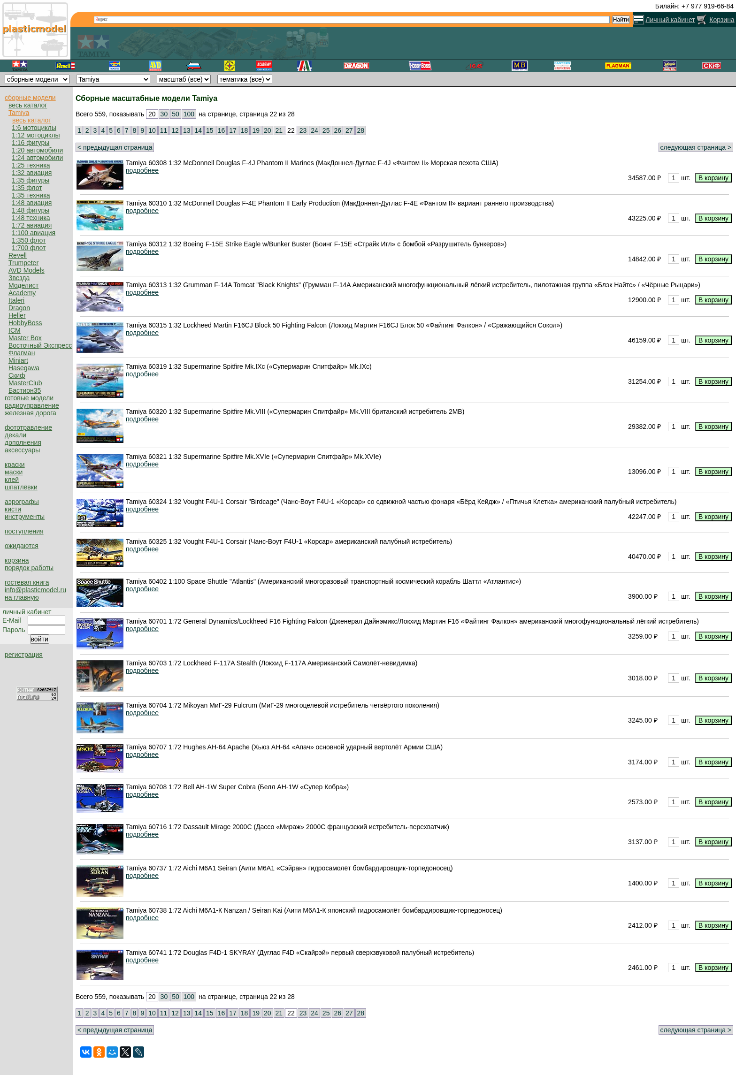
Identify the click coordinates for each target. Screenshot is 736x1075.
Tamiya (18, 112)
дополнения (23, 442)
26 (337, 130)
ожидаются (21, 545)
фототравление (28, 427)
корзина (17, 560)
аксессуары (22, 450)
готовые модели (29, 398)
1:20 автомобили (37, 150)
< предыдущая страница (114, 147)
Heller (17, 315)
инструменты (25, 516)
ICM (14, 330)
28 (361, 130)
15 (210, 130)
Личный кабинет (670, 19)
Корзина (721, 19)
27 (349, 130)
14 (198, 130)
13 (187, 130)
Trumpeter (23, 263)
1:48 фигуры (30, 210)
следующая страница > (696, 147)
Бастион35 (24, 390)
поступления (24, 531)
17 (233, 130)
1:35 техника (31, 195)
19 (256, 130)
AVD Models (26, 270)
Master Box (25, 338)
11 (164, 130)
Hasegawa (23, 368)
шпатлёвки (21, 487)
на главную (22, 597)
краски (15, 464)
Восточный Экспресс (40, 345)
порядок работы (29, 568)
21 (279, 130)
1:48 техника (31, 217)
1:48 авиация (32, 202)
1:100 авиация (33, 232)
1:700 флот (29, 248)
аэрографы (22, 501)
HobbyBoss (25, 323)
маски (14, 472)
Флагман (21, 353)
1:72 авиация (32, 225)
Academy (22, 293)
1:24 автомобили (37, 157)
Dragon (19, 308)
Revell (17, 255)
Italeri (16, 300)
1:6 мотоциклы (34, 127)
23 (303, 130)
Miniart (18, 360)
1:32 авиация (32, 172)
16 (221, 130)
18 (244, 130)
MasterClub (25, 383)
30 (164, 114)
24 (314, 130)
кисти (13, 509)
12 (175, 130)
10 (152, 130)
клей (12, 479)
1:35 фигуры (30, 180)
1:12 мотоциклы (36, 135)
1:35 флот (27, 187)
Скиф (16, 375)
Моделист (23, 285)
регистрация (24, 654)
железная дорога (30, 413)
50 (175, 114)
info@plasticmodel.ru (35, 590)
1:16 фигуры (30, 142)
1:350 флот (29, 240)
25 (326, 130)
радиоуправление (32, 405)
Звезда (19, 278)
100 (189, 114)
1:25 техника (31, 165)
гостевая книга (27, 582)
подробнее (142, 170)
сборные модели (30, 97)
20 (267, 130)
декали (15, 435)
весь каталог (27, 105)
